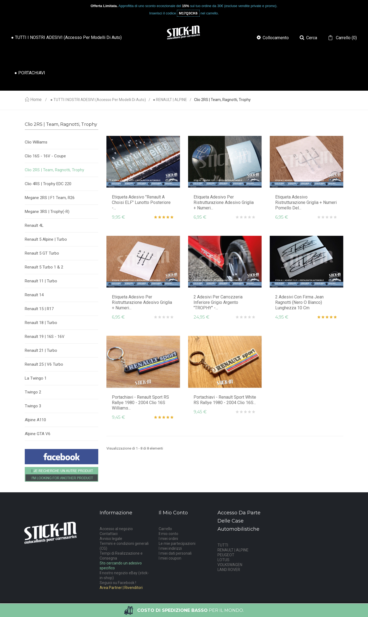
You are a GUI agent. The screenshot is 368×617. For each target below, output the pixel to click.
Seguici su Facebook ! (118, 583)
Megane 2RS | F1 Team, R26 (50, 197)
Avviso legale (111, 538)
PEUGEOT (225, 555)
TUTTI (222, 545)
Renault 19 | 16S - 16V (45, 336)
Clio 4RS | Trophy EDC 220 (48, 183)
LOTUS (223, 560)
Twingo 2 (33, 392)
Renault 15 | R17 (39, 308)
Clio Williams (36, 142)
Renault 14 (34, 294)
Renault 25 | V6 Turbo (44, 364)
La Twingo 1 (36, 378)
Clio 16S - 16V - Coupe (45, 156)
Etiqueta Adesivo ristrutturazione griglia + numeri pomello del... (306, 202)
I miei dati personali (175, 553)
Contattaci (109, 534)
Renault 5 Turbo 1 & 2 (44, 267)
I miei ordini (168, 538)
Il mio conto (168, 534)
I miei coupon (170, 558)
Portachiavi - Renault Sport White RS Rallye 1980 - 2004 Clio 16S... (225, 400)
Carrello (165, 529)
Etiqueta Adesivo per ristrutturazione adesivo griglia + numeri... (224, 202)
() (346, 38)
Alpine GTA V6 (37, 433)
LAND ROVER (228, 569)
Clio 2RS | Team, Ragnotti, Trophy (54, 169)
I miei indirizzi (170, 548)
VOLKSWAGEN (229, 565)
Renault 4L (34, 225)
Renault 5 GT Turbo (42, 253)
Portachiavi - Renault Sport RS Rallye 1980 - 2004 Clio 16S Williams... (140, 403)
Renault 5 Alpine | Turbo (46, 239)
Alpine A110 (35, 419)
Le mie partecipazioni (177, 543)
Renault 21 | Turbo (41, 350)
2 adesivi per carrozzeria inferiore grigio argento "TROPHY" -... (218, 302)
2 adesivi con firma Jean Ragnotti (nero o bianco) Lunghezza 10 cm (299, 302)
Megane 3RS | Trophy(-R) (47, 211)
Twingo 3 (33, 406)
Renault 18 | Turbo (41, 322)
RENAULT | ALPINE (233, 550)
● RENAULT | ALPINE (170, 100)
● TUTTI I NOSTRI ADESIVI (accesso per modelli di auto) (98, 100)
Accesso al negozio (116, 529)
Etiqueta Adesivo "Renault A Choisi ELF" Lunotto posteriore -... (141, 202)
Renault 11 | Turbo (41, 281)
